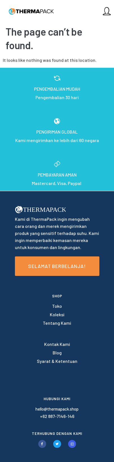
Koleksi (57, 314)
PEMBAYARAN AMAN (57, 174)
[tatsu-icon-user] (107, 11)
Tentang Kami (57, 323)
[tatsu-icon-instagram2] (72, 444)
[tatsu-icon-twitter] (58, 444)
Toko (57, 306)
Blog (57, 352)
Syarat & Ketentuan (57, 361)
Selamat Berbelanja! (57, 266)
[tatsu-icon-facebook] (43, 444)
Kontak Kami (57, 344)
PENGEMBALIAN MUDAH (57, 88)
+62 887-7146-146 (57, 416)
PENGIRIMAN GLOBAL (57, 131)
